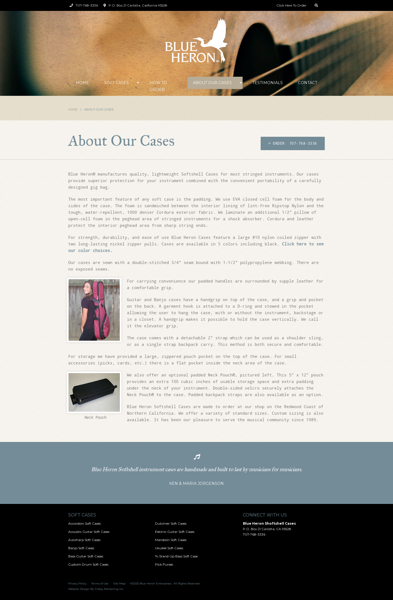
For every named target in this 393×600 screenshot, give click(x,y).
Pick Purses (164, 564)
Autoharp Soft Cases (84, 540)
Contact (307, 82)
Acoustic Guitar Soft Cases (88, 532)
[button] (119, 83)
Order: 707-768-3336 (292, 143)
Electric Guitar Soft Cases (174, 532)
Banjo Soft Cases (81, 548)
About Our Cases (212, 82)
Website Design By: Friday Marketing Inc (95, 589)
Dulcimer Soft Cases (170, 523)
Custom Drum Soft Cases (88, 564)
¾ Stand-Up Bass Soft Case (176, 556)
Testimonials (267, 82)
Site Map (119, 583)
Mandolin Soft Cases (170, 540)
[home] (196, 41)
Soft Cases (116, 82)
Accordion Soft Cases (84, 523)
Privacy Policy (77, 583)
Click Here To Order (291, 5)
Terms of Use (99, 583)
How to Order (158, 86)
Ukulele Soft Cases (169, 548)
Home (82, 82)
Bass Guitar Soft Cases (85, 556)
